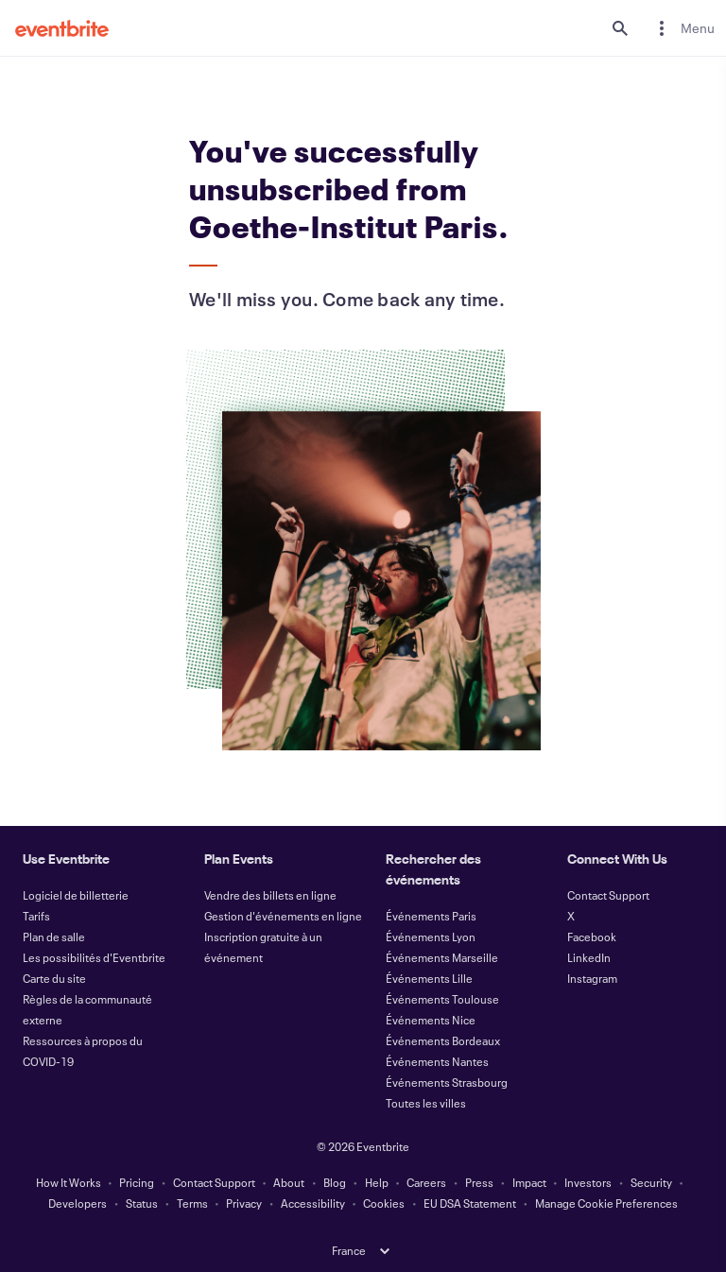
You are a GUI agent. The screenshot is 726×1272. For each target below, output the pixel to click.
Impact (529, 1182)
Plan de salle (54, 936)
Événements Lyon (430, 936)
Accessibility (313, 1203)
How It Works (68, 1182)
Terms (192, 1203)
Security (651, 1182)
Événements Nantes (437, 1061)
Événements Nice (430, 1019)
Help (377, 1182)
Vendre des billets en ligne (270, 894)
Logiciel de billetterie (76, 894)
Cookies (384, 1203)
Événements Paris (431, 915)
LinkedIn (589, 957)
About (288, 1182)
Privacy (244, 1203)
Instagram (592, 978)
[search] (620, 28)
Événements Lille (429, 978)
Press (479, 1182)
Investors (588, 1182)
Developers (77, 1203)
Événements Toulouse (442, 998)
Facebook (591, 936)
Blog (334, 1182)
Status (142, 1203)
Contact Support (608, 894)
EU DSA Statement (470, 1203)
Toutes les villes (426, 1102)
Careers (426, 1182)
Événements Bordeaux (443, 1040)
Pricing (136, 1182)
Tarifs (36, 915)
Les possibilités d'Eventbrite (94, 957)
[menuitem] (682, 28)
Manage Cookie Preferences (606, 1203)
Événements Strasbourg (447, 1082)
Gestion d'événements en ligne (283, 915)
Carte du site (54, 978)
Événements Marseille (442, 957)
